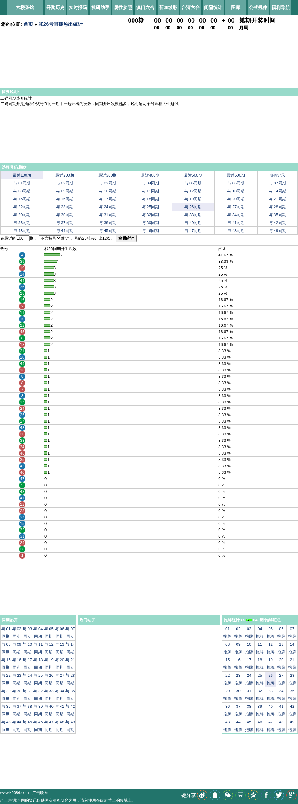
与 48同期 (235, 230)
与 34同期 (235, 214)
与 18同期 (150, 199)
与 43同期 (21, 230)
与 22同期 (21, 207)
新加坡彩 (168, 7)
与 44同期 (64, 230)
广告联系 (40, 792)
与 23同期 (64, 207)
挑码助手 (100, 7)
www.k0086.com (14, 792)
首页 (28, 24)
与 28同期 (277, 207)
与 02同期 (64, 183)
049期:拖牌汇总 (263, 620)
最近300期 (107, 175)
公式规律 (258, 7)
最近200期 (64, 175)
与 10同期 (107, 191)
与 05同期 (193, 183)
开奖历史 (55, 7)
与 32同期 (150, 214)
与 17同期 (107, 199)
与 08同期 (21, 191)
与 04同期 (150, 183)
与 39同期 (150, 222)
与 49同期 (277, 230)
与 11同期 (150, 191)
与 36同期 (21, 222)
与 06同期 (235, 183)
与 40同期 (193, 222)
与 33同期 (193, 214)
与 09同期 (64, 191)
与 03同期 (107, 183)
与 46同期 (150, 230)
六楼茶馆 (25, 7)
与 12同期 (193, 191)
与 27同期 (235, 207)
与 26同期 (193, 207)
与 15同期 (21, 199)
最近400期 (150, 175)
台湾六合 (191, 7)
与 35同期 (277, 214)
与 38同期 (107, 222)
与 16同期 (64, 199)
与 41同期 (235, 222)
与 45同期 (107, 230)
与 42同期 (277, 222)
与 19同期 (193, 199)
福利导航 (281, 7)
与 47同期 (193, 230)
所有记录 (277, 175)
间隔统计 (213, 7)
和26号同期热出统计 (61, 24)
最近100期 (22, 175)
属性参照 (123, 7)
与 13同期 (235, 191)
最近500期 (193, 175)
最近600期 (236, 175)
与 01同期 (21, 183)
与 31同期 (107, 214)
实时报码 (78, 7)
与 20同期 (235, 199)
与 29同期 (21, 214)
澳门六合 (145, 7)
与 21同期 (277, 199)
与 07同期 (277, 183)
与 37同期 (64, 222)
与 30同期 (64, 214)
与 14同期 (277, 191)
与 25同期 (150, 207)
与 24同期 (107, 207)
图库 (235, 7)
